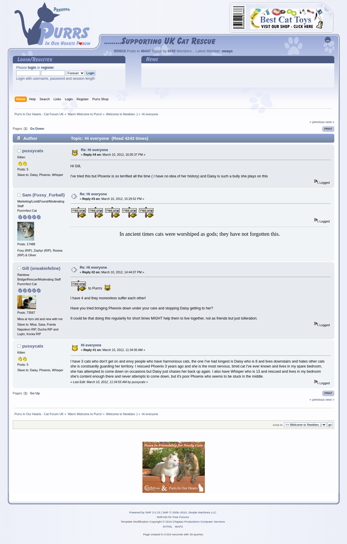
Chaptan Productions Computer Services (199, 521)
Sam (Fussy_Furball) (43, 194)
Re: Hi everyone (94, 150)
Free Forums (180, 517)
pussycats (32, 150)
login (32, 68)
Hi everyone (91, 345)
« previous (317, 122)
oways (227, 51)
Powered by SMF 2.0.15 (144, 512)
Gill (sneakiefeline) (41, 268)
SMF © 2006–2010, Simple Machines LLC (189, 512)
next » (329, 122)
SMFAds (162, 517)
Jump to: (277, 424)
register (47, 68)
